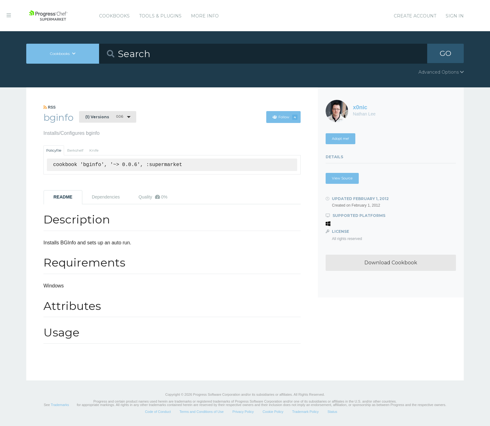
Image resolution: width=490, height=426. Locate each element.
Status (332, 412)
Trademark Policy (305, 412)
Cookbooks (114, 16)
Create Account (415, 16)
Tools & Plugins (160, 16)
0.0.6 (104, 116)
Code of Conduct (158, 412)
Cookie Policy (272, 412)
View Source (342, 178)
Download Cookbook (390, 263)
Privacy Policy (243, 412)
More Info (205, 16)
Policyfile (53, 150)
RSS (49, 107)
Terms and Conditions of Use (201, 412)
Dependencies (106, 196)
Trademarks (60, 405)
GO (446, 53)
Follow (285, 117)
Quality (153, 196)
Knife (93, 150)
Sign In (455, 16)
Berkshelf (75, 150)
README (62, 196)
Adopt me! (340, 138)
